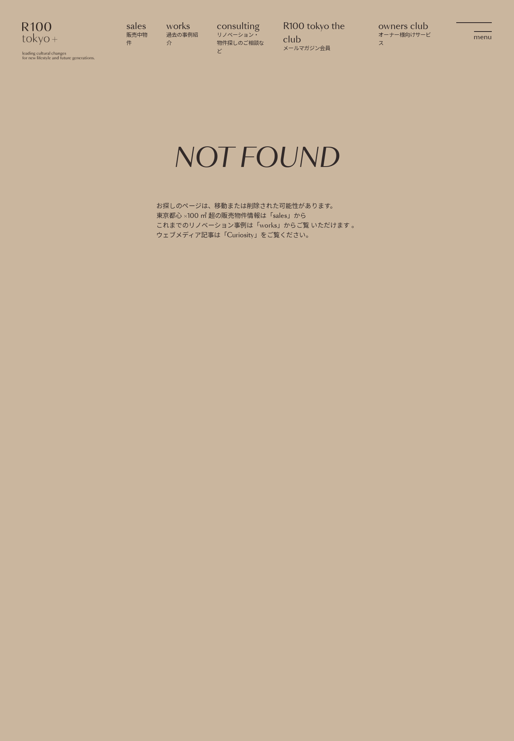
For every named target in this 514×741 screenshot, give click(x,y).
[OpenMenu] (474, 30)
